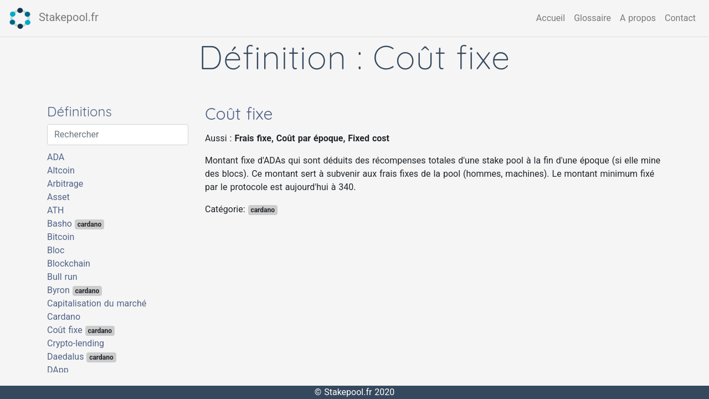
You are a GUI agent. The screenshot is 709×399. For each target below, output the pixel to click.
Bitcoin (60, 237)
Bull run (62, 277)
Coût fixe (81, 330)
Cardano (63, 316)
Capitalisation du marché (96, 303)
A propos (638, 18)
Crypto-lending (75, 343)
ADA (55, 157)
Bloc (55, 250)
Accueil (550, 18)
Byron (74, 290)
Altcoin (61, 170)
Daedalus (81, 356)
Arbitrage (65, 183)
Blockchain (68, 263)
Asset (58, 197)
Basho (75, 223)
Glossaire (592, 18)
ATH (55, 210)
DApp (58, 370)
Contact (680, 18)
